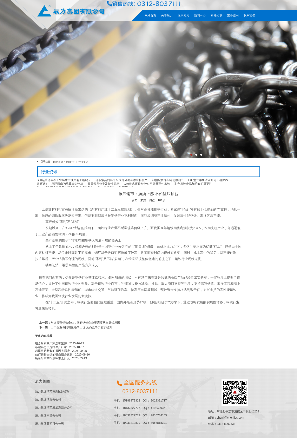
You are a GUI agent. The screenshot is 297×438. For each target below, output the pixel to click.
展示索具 (183, 15)
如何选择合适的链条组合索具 (54, 354)
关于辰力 (167, 15)
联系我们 (249, 15)
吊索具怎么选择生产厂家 (51, 347)
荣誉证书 (233, 15)
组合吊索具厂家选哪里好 (51, 343)
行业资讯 (83, 161)
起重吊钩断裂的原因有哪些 (52, 350)
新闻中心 (200, 15)
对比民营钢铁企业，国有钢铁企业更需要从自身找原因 (85, 322)
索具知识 (216, 15)
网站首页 (150, 15)
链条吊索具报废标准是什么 (52, 358)
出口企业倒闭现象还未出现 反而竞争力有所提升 (81, 327)
